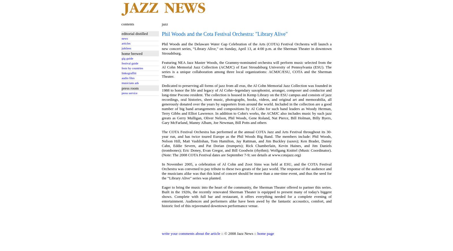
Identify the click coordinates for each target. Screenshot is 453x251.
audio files (128, 78)
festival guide (130, 63)
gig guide (127, 58)
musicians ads (130, 83)
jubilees (126, 48)
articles (126, 43)
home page (265, 233)
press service (130, 93)
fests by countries (132, 68)
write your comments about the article (191, 233)
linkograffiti (129, 73)
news (125, 38)
